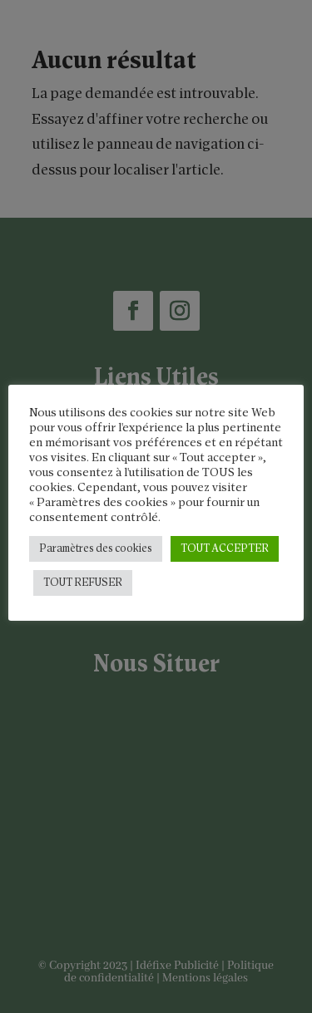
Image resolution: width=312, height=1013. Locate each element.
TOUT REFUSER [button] (82, 583)
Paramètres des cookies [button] (95, 549)
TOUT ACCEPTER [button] (225, 549)
